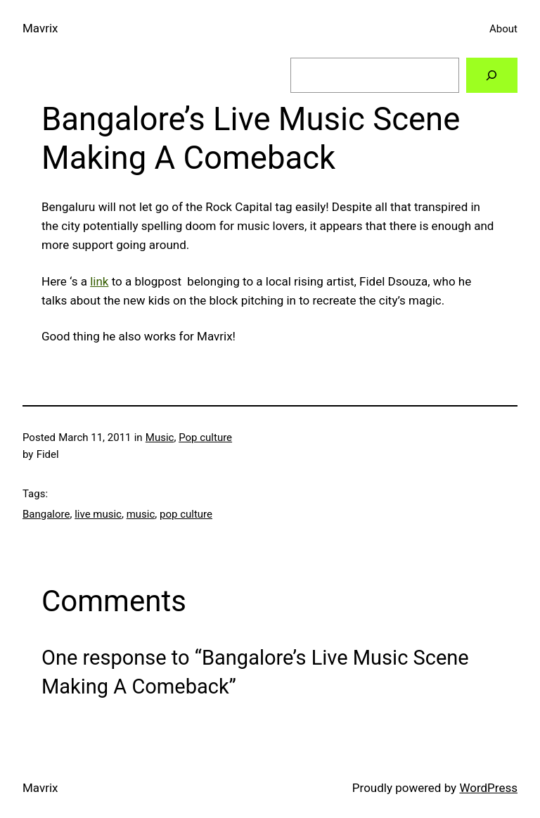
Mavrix (40, 28)
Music (160, 437)
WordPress (488, 788)
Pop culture (205, 437)
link (99, 281)
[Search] (492, 76)
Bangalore (46, 514)
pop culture (186, 514)
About (503, 29)
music (141, 514)
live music (98, 514)
